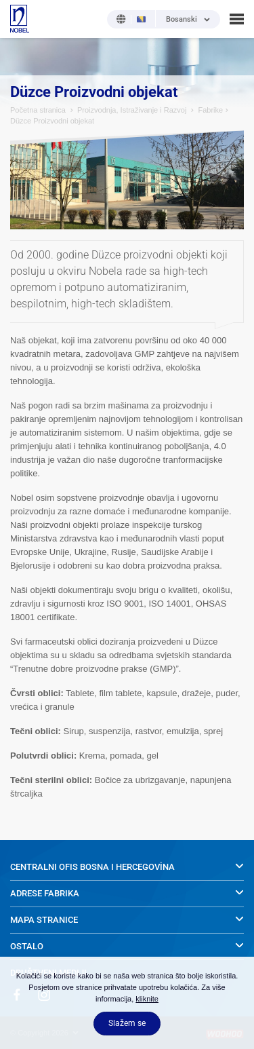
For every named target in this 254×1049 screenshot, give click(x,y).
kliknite (146, 999)
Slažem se (127, 1023)
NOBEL (19, 19)
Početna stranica (38, 110)
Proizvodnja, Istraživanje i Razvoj (131, 110)
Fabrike (210, 110)
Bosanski (181, 20)
